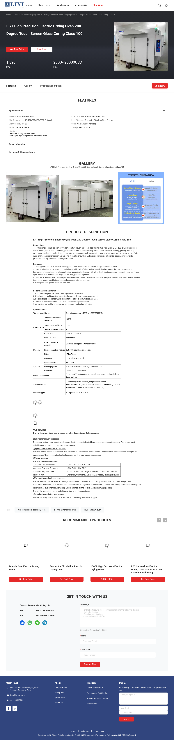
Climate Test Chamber (95, 688)
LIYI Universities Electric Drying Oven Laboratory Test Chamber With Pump (146, 569)
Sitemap (73, 731)
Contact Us (59, 703)
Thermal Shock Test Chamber (97, 698)
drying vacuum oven (92, 510)
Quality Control (60, 698)
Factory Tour (59, 693)
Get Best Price (17, 49)
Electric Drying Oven (32, 15)
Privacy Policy (99, 731)
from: (83, 636)
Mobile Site (85, 731)
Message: (85, 604)
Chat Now (42, 49)
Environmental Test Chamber (97, 693)
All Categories (92, 704)
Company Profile (61, 687)
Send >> (126, 719)
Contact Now (90, 664)
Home (8, 15)
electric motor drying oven (65, 510)
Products (18, 15)
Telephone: (86, 649)
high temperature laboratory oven (32, 510)
